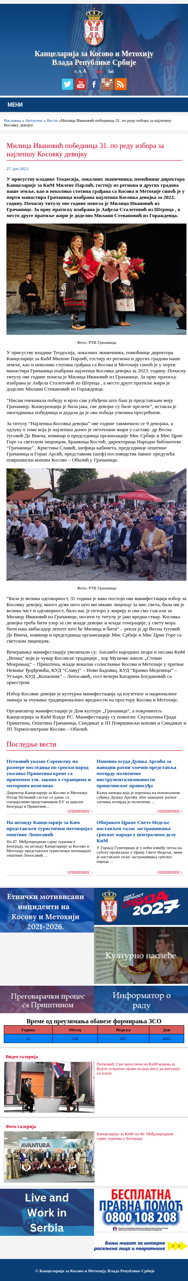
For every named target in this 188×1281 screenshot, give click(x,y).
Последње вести (31, 744)
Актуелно (34, 120)
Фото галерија (21, 1126)
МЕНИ (15, 105)
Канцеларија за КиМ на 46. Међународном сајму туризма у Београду (135, 1136)
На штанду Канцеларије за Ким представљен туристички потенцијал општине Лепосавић (49, 828)
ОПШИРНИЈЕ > (80, 811)
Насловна (12, 120)
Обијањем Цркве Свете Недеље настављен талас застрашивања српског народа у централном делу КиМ (136, 831)
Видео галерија (22, 1056)
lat (111, 71)
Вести (52, 120)
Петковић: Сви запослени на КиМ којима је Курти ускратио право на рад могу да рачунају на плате (138, 1068)
